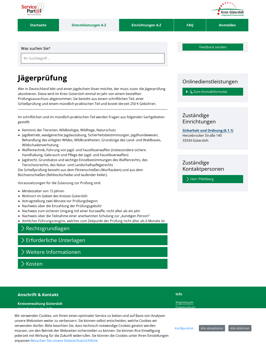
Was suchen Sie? (35, 48)
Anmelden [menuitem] (227, 25)
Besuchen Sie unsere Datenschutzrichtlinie (64, 340)
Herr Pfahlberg (199, 179)
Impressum (184, 302)
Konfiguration (184, 328)
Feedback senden (213, 47)
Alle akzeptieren (212, 328)
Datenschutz (186, 307)
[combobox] (92, 58)
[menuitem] (38, 25)
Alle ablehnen (240, 328)
